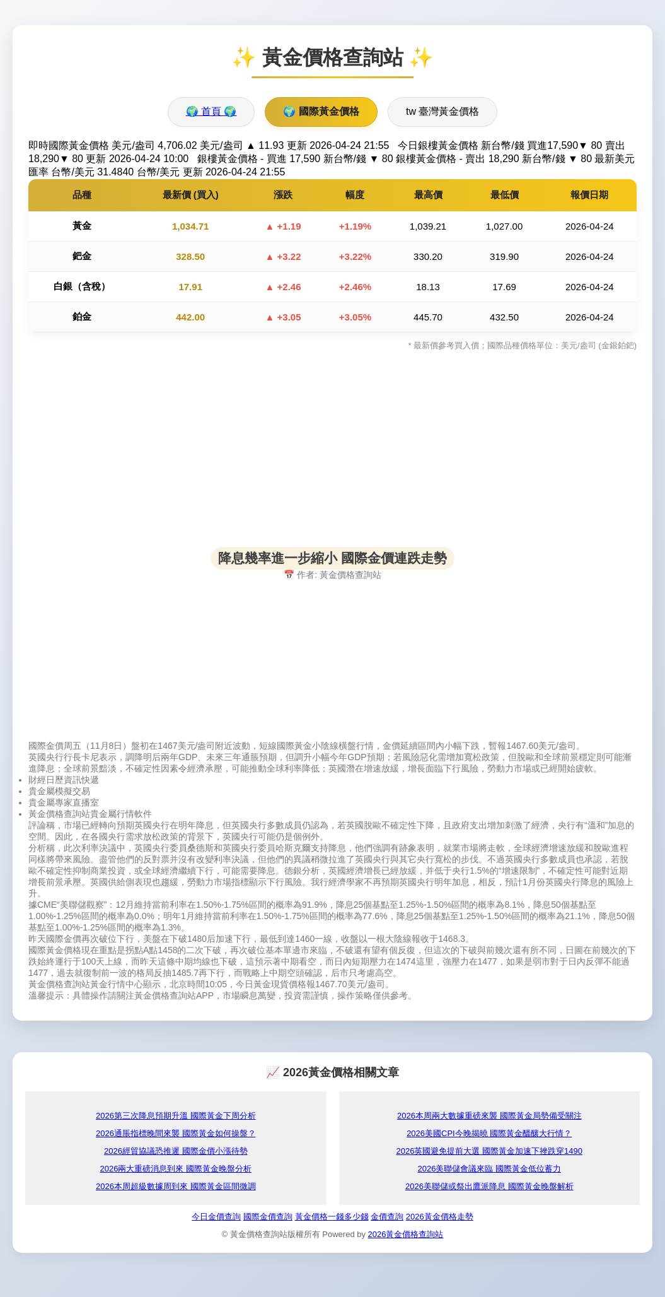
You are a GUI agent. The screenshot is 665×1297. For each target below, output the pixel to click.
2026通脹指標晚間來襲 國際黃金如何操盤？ (176, 1133)
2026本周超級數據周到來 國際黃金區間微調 (176, 1186)
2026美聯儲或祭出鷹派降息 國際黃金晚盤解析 (489, 1186)
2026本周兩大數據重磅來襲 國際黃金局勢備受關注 (489, 1115)
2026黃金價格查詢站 (406, 1234)
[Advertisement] (332, 458)
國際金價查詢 (267, 1216)
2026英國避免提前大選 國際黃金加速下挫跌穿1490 (489, 1151)
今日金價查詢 (216, 1216)
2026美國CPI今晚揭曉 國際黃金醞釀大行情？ (489, 1133)
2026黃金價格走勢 (439, 1216)
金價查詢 (387, 1216)
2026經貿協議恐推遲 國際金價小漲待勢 (176, 1151)
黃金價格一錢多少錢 (332, 1216)
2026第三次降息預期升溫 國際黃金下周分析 (176, 1115)
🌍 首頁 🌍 (211, 111)
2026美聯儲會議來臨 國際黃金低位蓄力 (489, 1168)
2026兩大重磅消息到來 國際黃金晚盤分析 (176, 1168)
